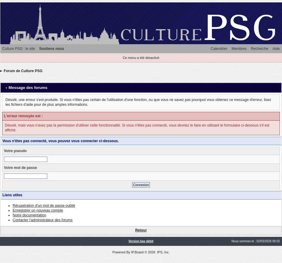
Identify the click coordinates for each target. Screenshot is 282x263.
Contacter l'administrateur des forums (43, 220)
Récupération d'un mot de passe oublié (44, 205)
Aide (276, 49)
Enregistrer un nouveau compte (38, 210)
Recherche (259, 49)
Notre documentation (29, 215)
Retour (141, 230)
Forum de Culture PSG (23, 71)
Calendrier (219, 49)
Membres (238, 49)
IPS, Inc (163, 252)
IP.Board (137, 252)
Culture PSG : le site (18, 49)
